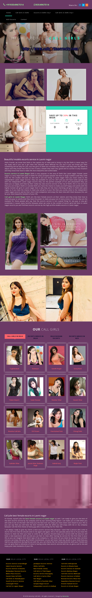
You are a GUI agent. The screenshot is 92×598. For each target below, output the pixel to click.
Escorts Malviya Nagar (69, 571)
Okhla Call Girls (39, 566)
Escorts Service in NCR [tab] (77, 337)
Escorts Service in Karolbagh (16, 563)
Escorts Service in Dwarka (15, 568)
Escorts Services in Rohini (70, 576)
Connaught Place (12, 583)
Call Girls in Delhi (22, 13)
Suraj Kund (78, 369)
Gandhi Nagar (57, 369)
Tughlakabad (14, 369)
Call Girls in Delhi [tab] (15, 336)
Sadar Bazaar (35, 400)
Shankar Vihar (57, 400)
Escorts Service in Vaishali (70, 568)
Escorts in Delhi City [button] (42, 13)
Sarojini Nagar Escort (41, 583)
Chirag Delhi (77, 431)
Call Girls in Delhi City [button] (64, 13)
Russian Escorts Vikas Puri (70, 578)
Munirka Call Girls (14, 431)
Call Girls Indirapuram (69, 563)
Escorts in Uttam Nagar (70, 586)
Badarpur (35, 369)
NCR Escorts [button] (11, 19)
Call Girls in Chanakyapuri (15, 578)
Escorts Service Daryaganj (43, 573)
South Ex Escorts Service (15, 581)
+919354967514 (13, 4)
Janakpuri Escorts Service (43, 563)
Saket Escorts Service (14, 566)
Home (9, 13)
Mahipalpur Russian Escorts (16, 571)
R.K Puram (35, 431)
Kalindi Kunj (56, 463)
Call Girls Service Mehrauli (70, 573)
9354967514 (41, 4)
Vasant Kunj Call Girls (14, 576)
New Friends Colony (41, 568)
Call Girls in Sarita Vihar (42, 576)
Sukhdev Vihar (14, 463)
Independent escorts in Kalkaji (45, 586)
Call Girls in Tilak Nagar (42, 571)
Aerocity (65, 596)
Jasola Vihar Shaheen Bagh (35, 464)
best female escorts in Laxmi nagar (40, 519)
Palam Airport (14, 400)
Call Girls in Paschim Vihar (43, 581)
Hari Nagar (37, 578)
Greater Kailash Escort (69, 583)
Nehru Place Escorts (13, 573)
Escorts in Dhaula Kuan (69, 566)
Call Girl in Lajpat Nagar (14, 586)
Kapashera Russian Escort (70, 581)
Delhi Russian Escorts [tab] (56, 337)
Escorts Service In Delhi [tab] (36, 337)
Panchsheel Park (57, 431)
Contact (24, 19)
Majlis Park (78, 463)
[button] (7, 43)
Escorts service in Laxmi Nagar (17, 174)
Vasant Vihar (77, 400)
